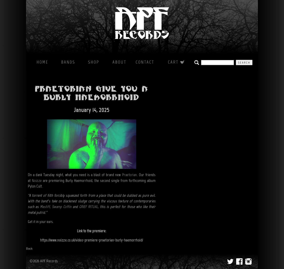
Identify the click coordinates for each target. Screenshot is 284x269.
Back (29, 248)
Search (244, 62)
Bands (68, 62)
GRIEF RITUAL (88, 207)
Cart (176, 62)
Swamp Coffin (62, 207)
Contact (145, 62)
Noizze (37, 181)
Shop (93, 62)
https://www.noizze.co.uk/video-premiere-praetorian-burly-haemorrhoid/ (91, 241)
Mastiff (45, 207)
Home (42, 62)
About (119, 62)
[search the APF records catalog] (217, 62)
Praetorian (129, 175)
